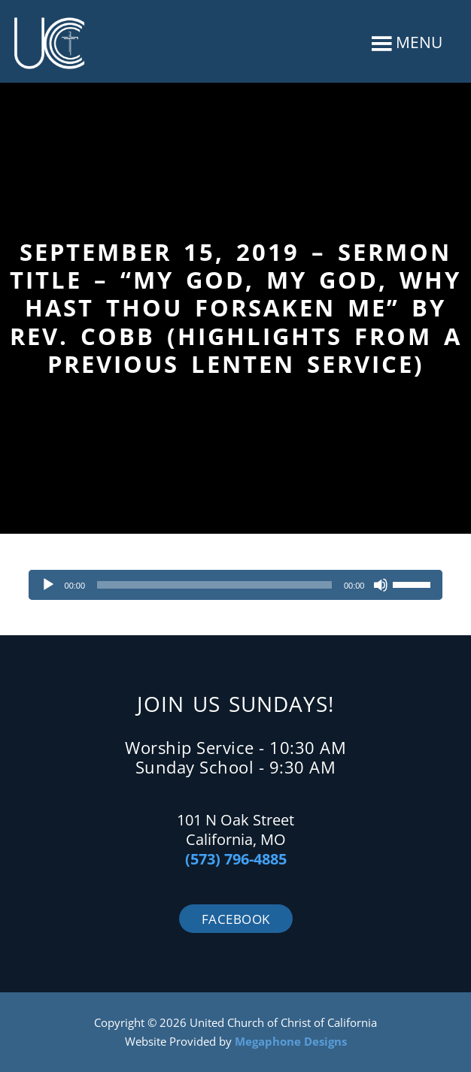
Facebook (236, 919)
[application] (236, 585)
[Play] (48, 584)
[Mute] (380, 584)
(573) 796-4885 (236, 859)
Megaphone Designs (291, 1041)
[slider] (214, 585)
